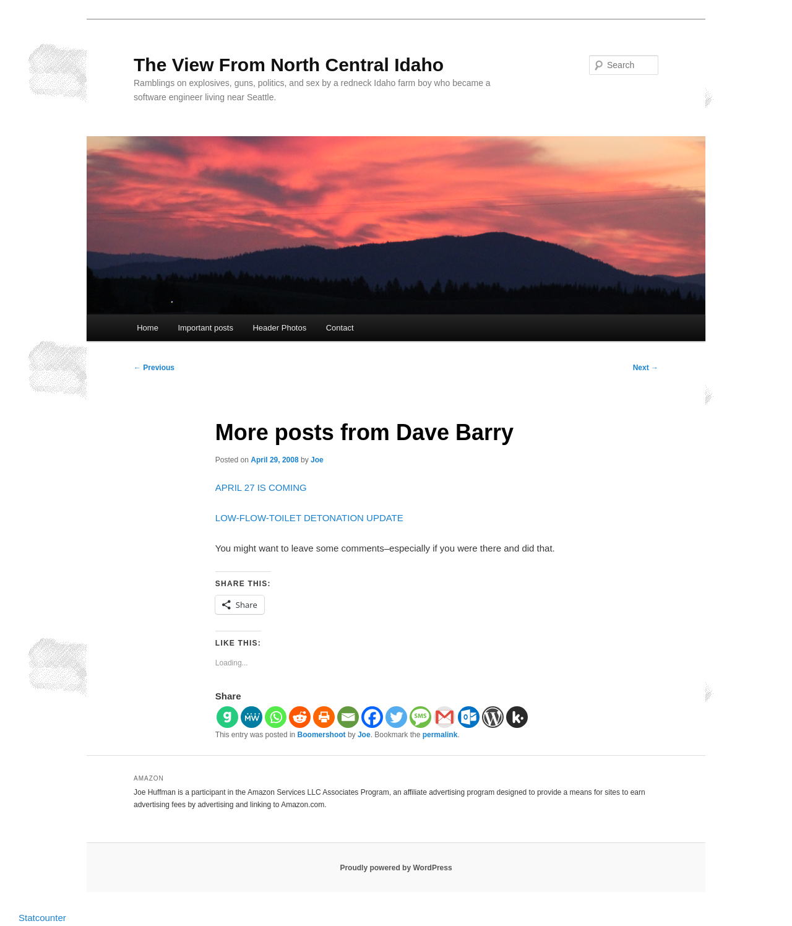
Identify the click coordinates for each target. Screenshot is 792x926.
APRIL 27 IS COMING (261, 487)
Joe (317, 460)
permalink (440, 734)
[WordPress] (493, 717)
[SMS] (420, 717)
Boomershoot (322, 734)
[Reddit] (300, 717)
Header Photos (279, 327)
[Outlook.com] (469, 717)
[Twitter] (396, 717)
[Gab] (227, 717)
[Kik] (517, 717)
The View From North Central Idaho (289, 64)
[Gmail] (444, 717)
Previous (154, 367)
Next (645, 367)
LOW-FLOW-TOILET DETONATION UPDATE (309, 518)
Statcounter (42, 917)
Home (147, 327)
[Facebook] (372, 717)
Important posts (205, 327)
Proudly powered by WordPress (396, 867)
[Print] (324, 717)
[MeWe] (251, 717)
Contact (340, 327)
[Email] (348, 717)
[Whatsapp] (275, 717)
